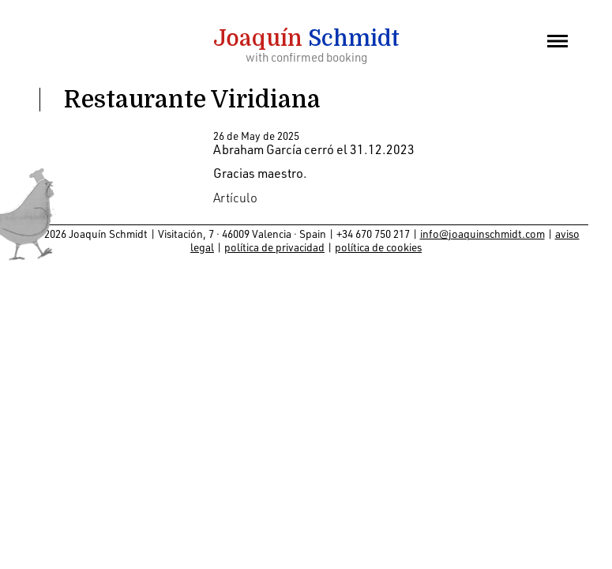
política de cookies (378, 247)
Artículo (235, 197)
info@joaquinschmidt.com (482, 233)
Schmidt (306, 38)
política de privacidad (274, 247)
